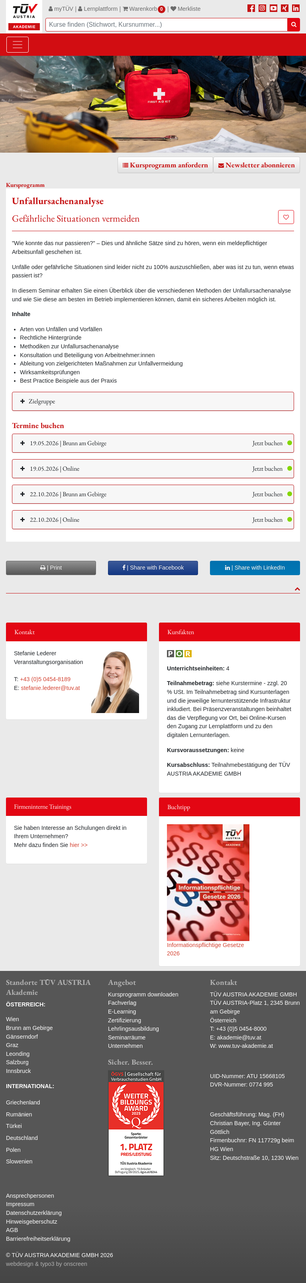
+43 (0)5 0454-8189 (45, 679)
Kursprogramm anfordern (169, 164)
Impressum (20, 1204)
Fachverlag (122, 1003)
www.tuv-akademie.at (245, 1046)
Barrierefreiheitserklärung (38, 1239)
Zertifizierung (124, 1020)
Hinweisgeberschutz (31, 1221)
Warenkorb (144, 9)
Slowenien (19, 1161)
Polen (13, 1150)
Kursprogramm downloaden (143, 994)
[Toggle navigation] (17, 45)
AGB (12, 1230)
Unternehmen (125, 1046)
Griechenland (23, 1102)
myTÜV (61, 9)
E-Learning (122, 1011)
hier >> (79, 845)
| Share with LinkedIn (255, 567)
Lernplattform (98, 9)
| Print (51, 567)
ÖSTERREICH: (25, 1004)
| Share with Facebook (153, 567)
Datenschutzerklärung (34, 1213)
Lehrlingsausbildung (133, 1029)
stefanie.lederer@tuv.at (50, 688)
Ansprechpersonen (30, 1196)
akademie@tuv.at (239, 1037)
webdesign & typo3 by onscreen (46, 1264)
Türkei (14, 1126)
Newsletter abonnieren (260, 164)
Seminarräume (126, 1037)
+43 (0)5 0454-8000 (241, 1029)
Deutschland (22, 1138)
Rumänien (19, 1114)
